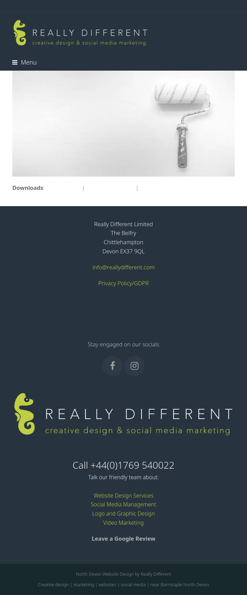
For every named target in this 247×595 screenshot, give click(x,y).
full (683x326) (63, 188)
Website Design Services (123, 495)
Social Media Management (123, 504)
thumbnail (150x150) (166, 188)
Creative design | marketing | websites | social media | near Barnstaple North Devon (123, 584)
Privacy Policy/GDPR (123, 283)
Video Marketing (123, 522)
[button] (24, 62)
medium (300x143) (110, 188)
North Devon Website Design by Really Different (123, 574)
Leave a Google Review (123, 538)
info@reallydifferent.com (124, 267)
